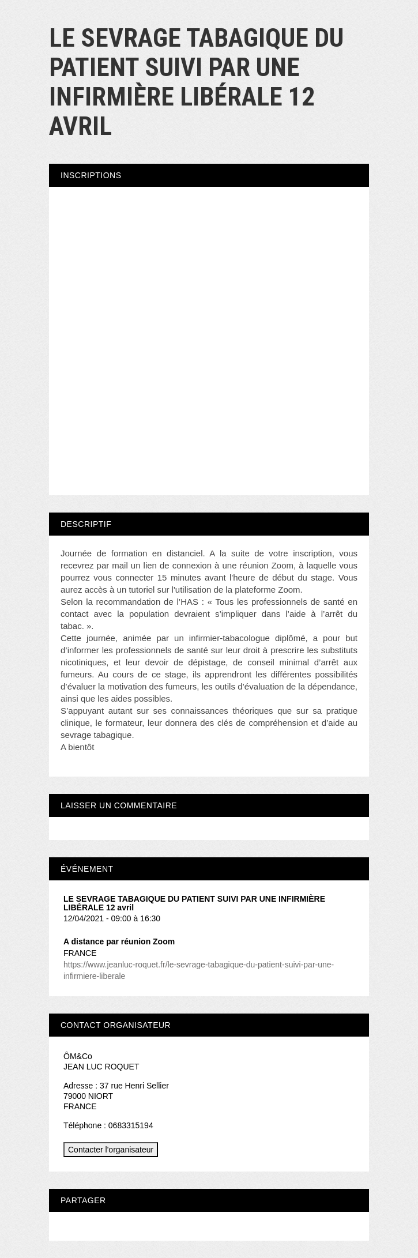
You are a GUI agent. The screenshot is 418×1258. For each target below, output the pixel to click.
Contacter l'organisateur (110, 1149)
